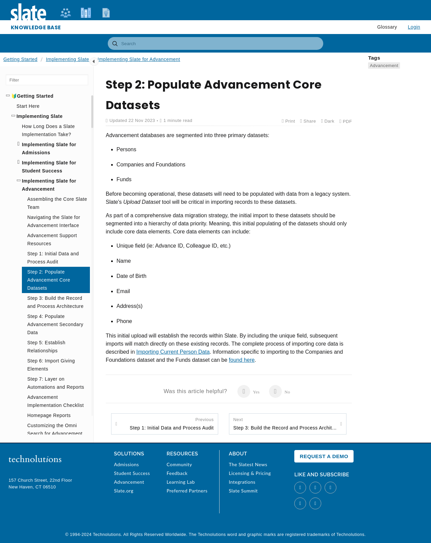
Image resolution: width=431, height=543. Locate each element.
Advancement (384, 65)
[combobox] (215, 43)
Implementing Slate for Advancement (139, 59)
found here (242, 360)
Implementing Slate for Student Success (49, 166)
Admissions (126, 464)
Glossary (387, 27)
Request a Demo (324, 456)
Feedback (177, 473)
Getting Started (20, 59)
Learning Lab (181, 482)
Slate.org (123, 490)
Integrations (242, 482)
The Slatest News (248, 464)
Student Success (132, 473)
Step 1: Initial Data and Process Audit (171, 423)
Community (179, 464)
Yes (248, 391)
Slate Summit (243, 490)
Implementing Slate (67, 59)
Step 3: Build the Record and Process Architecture (285, 423)
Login (414, 27)
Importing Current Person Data (173, 352)
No (279, 391)
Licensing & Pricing (250, 473)
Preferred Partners (187, 490)
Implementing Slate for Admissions (49, 148)
